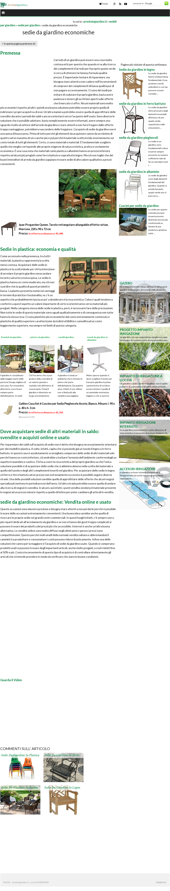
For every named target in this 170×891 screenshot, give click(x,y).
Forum (103, 3)
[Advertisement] (36, 21)
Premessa (10, 53)
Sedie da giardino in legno (62, 787)
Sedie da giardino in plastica (20, 755)
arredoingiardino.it (95, 21)
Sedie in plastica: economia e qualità (38, 249)
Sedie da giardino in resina (19, 787)
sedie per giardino (29, 25)
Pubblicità (161, 882)
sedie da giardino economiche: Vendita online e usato (55, 502)
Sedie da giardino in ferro (61, 755)
